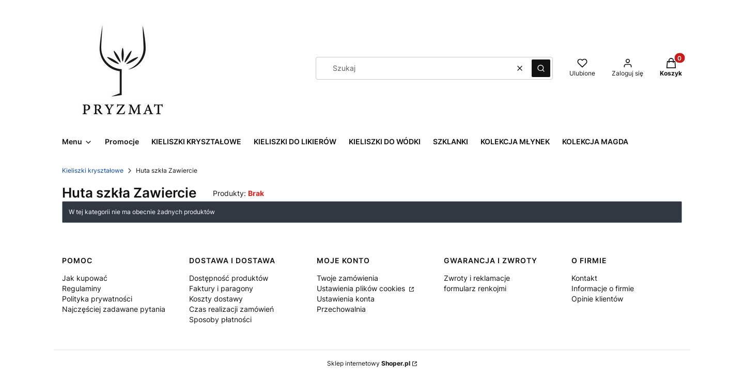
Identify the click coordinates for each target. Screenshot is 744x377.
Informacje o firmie (602, 288)
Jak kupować (84, 278)
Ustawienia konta (346, 298)
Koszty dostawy (216, 298)
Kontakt (584, 278)
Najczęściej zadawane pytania (113, 309)
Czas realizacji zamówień (231, 309)
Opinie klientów (597, 298)
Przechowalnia (341, 309)
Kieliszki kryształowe (92, 170)
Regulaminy (81, 288)
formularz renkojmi (475, 288)
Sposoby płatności (220, 319)
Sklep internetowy (368, 363)
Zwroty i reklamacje (477, 278)
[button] (541, 68)
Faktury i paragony (221, 288)
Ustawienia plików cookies (362, 288)
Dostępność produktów (228, 278)
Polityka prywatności (97, 298)
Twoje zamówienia (347, 278)
